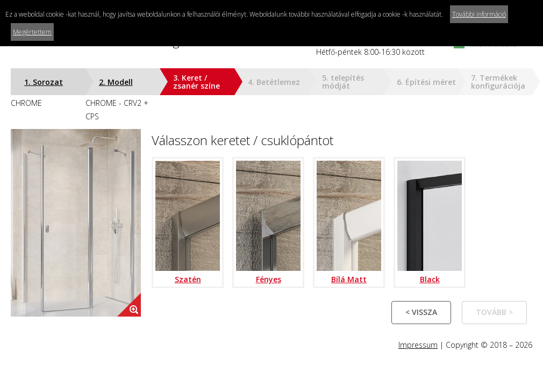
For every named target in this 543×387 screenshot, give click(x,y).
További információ (479, 14)
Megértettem (32, 32)
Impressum (418, 345)
